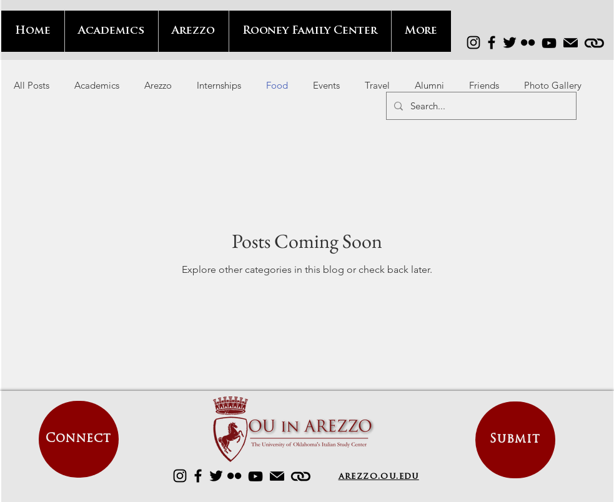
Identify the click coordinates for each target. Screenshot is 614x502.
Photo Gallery (553, 85)
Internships (219, 85)
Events (326, 85)
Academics (96, 85)
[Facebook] (491, 42)
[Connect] (79, 439)
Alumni (429, 85)
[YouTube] (549, 43)
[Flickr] (528, 42)
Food (277, 85)
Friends (484, 85)
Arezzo (158, 85)
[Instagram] (473, 42)
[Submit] (515, 439)
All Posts (31, 85)
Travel (377, 85)
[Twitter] (509, 42)
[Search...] (480, 105)
